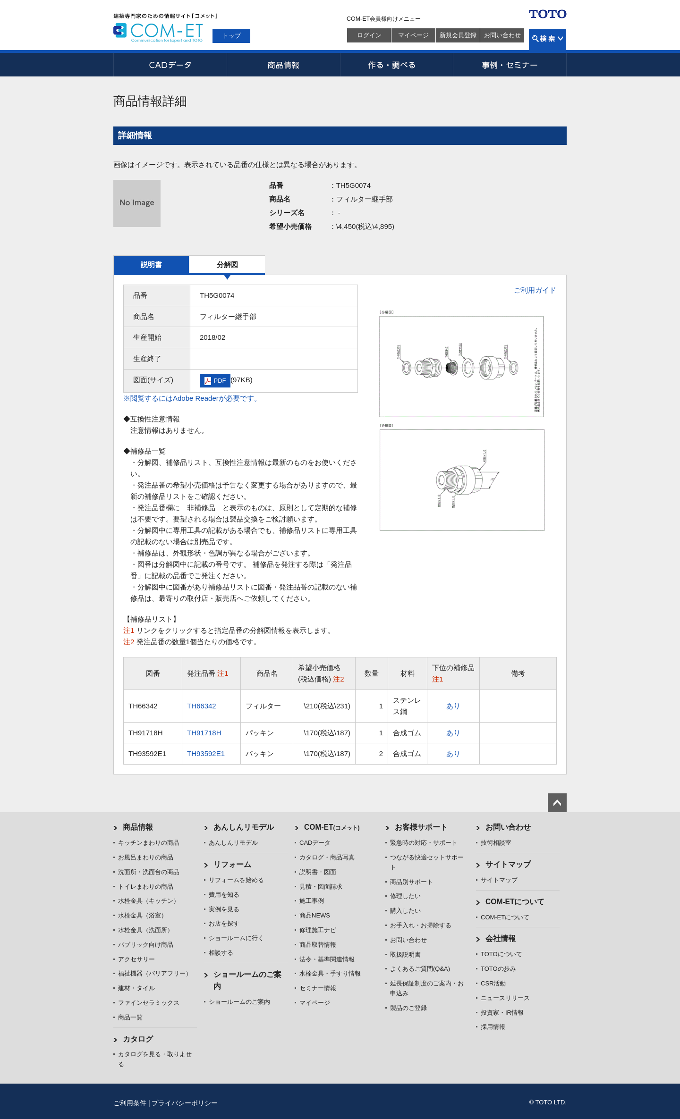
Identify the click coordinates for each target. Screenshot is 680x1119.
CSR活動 (493, 983)
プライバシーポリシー (185, 1103)
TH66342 (201, 706)
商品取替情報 (317, 944)
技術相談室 (496, 842)
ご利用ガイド (535, 290)
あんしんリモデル (243, 827)
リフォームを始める (236, 879)
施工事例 (311, 900)
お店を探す (224, 923)
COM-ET (332, 827)
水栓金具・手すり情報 (330, 973)
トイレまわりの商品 (145, 886)
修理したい (405, 896)
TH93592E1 (206, 753)
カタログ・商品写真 (327, 857)
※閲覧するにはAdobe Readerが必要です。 (192, 398)
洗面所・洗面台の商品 (148, 871)
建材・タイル (136, 988)
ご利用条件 (129, 1103)
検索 (547, 39)
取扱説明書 (405, 954)
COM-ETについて (515, 902)
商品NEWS (314, 915)
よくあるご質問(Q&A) (420, 968)
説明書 (151, 265)
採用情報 (493, 1026)
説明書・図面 (317, 871)
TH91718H (204, 733)
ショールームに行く (236, 938)
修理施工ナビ (317, 930)
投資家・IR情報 (502, 1012)
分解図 (227, 265)
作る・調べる (396, 64)
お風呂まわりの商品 (145, 857)
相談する (221, 952)
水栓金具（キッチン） (148, 900)
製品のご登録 (408, 1007)
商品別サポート (411, 881)
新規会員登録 (458, 35)
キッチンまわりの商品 (148, 842)
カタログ (138, 1039)
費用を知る (224, 894)
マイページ (413, 35)
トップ (231, 35)
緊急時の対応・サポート (424, 842)
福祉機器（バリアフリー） (155, 973)
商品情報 (283, 64)
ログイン (369, 35)
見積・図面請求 (320, 886)
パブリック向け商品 (145, 944)
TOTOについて (501, 954)
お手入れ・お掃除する (420, 925)
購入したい (405, 910)
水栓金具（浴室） (142, 915)
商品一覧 (130, 1017)
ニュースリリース (505, 997)
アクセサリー (136, 959)
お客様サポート (421, 827)
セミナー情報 (317, 988)
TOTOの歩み (498, 968)
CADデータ (170, 64)
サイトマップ (508, 864)
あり (453, 706)
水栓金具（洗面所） (145, 930)
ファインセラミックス (148, 1002)
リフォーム (232, 864)
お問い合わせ (502, 35)
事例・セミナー (510, 64)
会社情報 (500, 938)
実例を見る (224, 909)
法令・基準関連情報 (327, 959)
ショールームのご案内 (239, 1001)
